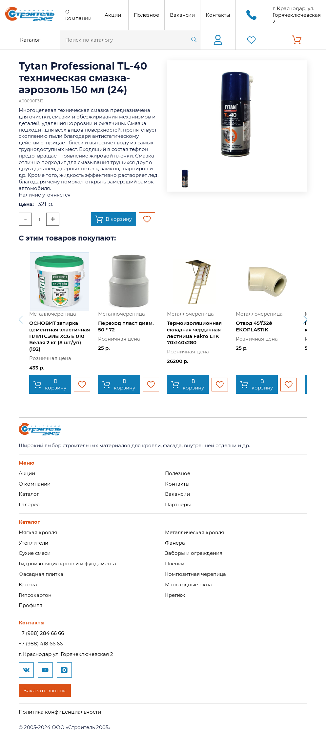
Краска (28, 584)
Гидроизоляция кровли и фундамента (67, 563)
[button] (305, 320)
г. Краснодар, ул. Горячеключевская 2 (297, 15)
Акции (113, 15)
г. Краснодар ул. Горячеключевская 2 (66, 654)
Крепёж (175, 595)
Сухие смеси (35, 553)
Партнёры (178, 504)
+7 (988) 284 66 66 (41, 633)
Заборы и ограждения (193, 553)
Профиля (30, 605)
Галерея (29, 504)
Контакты (218, 15)
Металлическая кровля (194, 532)
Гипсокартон (35, 595)
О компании (78, 15)
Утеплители (33, 543)
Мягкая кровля (38, 532)
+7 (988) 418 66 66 (41, 643)
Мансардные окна (188, 584)
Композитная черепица (195, 574)
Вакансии (182, 15)
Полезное (146, 15)
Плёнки (174, 563)
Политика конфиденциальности (60, 712)
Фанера (175, 543)
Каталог (30, 40)
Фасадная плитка (41, 574)
